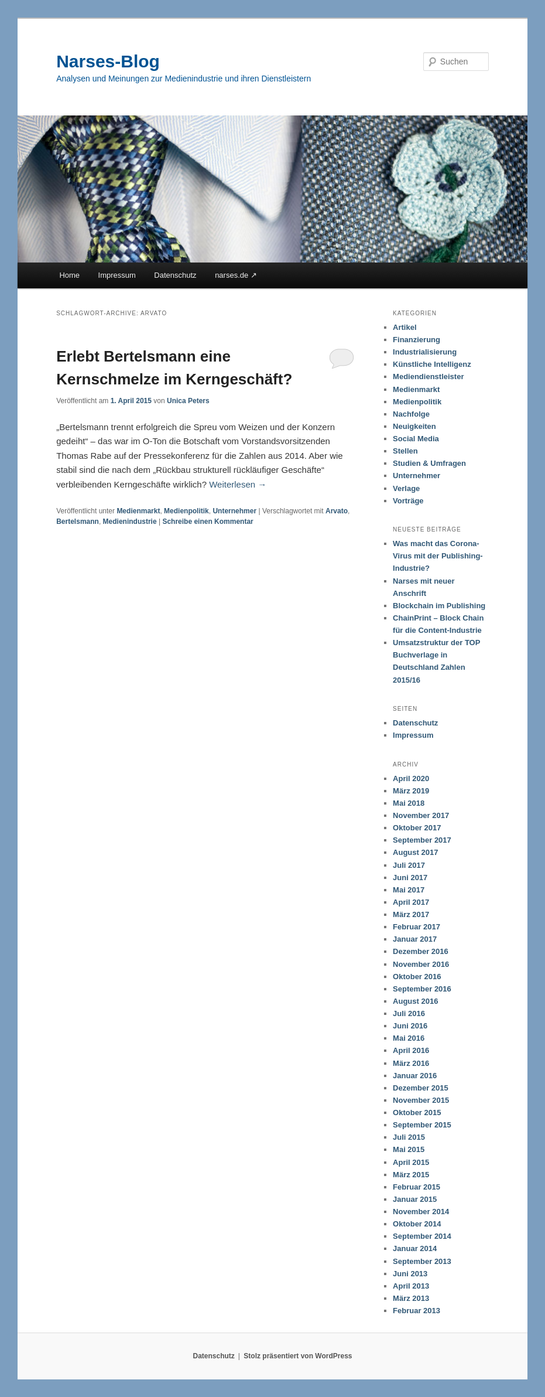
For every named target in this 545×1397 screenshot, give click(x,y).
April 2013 (411, 1286)
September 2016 (422, 988)
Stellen (405, 451)
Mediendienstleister (428, 376)
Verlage (406, 488)
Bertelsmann (77, 521)
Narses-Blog (108, 61)
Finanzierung (416, 339)
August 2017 (415, 852)
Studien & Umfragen (429, 463)
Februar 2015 (416, 1187)
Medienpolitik (186, 511)
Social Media (416, 438)
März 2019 (411, 790)
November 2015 (421, 1100)
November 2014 (421, 1211)
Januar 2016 (415, 1075)
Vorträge (408, 500)
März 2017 (411, 914)
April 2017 (411, 902)
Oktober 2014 (417, 1223)
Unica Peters (188, 401)
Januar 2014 (415, 1248)
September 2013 (422, 1261)
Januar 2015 (415, 1199)
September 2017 (422, 840)
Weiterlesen (237, 484)
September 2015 (422, 1124)
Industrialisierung (425, 351)
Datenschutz (175, 275)
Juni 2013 (410, 1273)
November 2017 (421, 815)
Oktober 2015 (417, 1112)
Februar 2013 (416, 1310)
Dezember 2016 (420, 951)
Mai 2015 (408, 1149)
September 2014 (422, 1236)
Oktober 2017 (417, 827)
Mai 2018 (408, 803)
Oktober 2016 (417, 976)
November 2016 (421, 964)
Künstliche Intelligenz (432, 364)
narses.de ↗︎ (236, 275)
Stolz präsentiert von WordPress (298, 1356)
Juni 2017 (410, 877)
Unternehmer (234, 511)
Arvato (336, 511)
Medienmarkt (138, 511)
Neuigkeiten (414, 426)
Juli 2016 (409, 1013)
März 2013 (411, 1298)
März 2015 (411, 1174)
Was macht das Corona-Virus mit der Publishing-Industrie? (438, 556)
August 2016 (415, 1001)
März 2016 (411, 1063)
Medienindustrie (130, 521)
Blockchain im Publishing (439, 605)
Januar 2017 (415, 939)
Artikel (404, 327)
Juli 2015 (409, 1137)
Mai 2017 (408, 889)
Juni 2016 (410, 1025)
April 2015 (411, 1162)
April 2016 (411, 1050)
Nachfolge (411, 414)
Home (69, 275)
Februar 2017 (416, 926)
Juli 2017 (409, 865)
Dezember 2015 (420, 1087)
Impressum (117, 275)
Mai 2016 (408, 1038)
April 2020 (411, 778)
